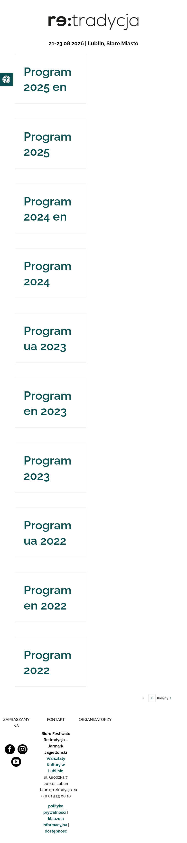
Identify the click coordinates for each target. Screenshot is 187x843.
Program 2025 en (48, 79)
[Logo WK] (94, 728)
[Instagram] (23, 749)
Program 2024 (48, 273)
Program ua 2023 (48, 338)
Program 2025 (48, 144)
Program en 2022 (48, 597)
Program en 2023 (48, 403)
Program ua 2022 (48, 532)
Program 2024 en (48, 208)
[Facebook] (10, 749)
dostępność (56, 831)
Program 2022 (48, 662)
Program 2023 (48, 468)
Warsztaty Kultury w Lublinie (56, 764)
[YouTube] (16, 762)
